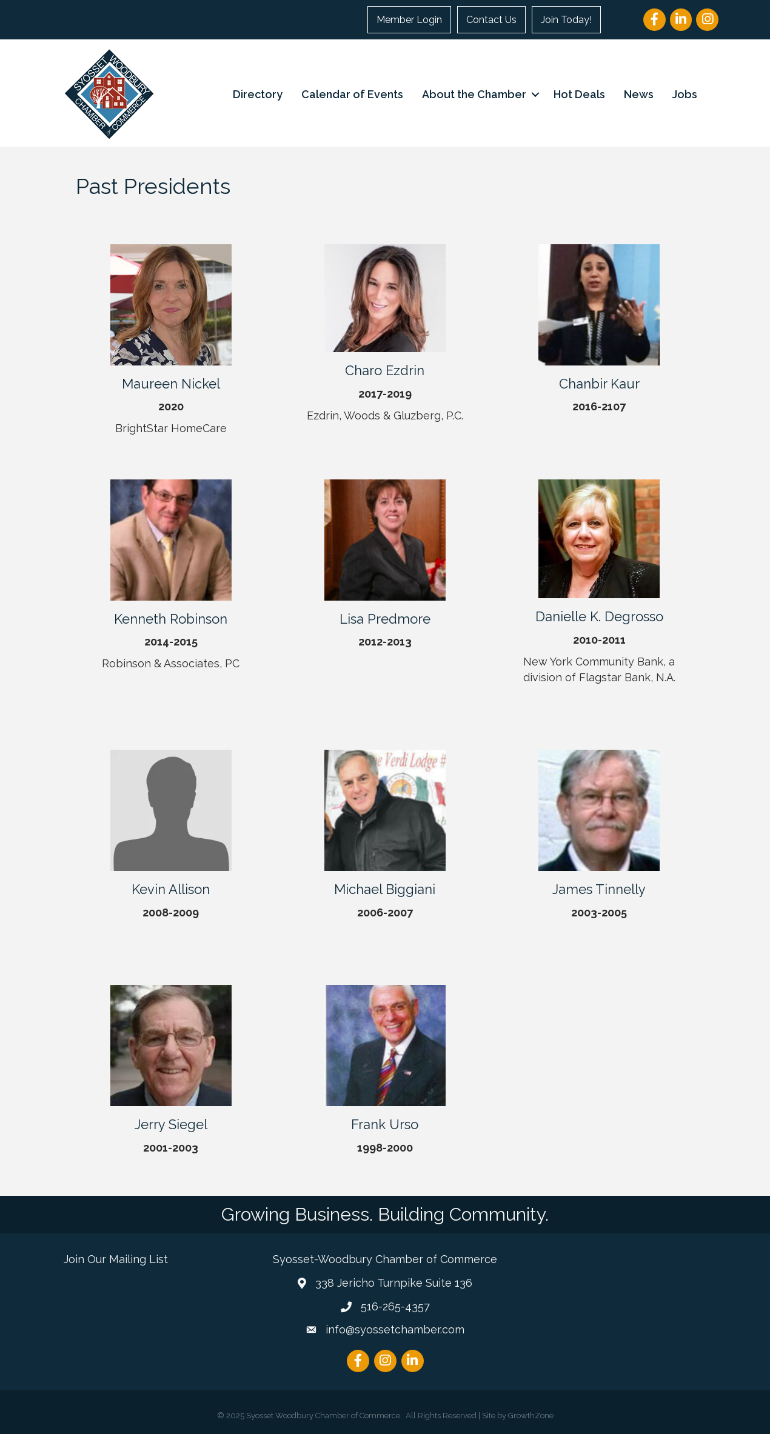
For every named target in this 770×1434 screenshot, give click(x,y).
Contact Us (491, 19)
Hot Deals (579, 94)
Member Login (409, 19)
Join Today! (566, 19)
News (639, 94)
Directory (258, 94)
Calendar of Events (352, 94)
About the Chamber (474, 94)
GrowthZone (531, 1415)
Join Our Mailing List (116, 1259)
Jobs (684, 94)
